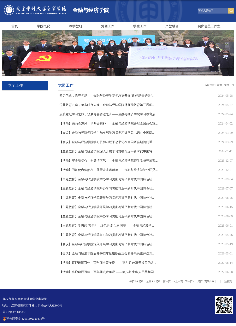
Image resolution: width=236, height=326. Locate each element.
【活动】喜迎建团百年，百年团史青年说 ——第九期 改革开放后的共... (107, 262)
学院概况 (43, 26)
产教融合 (172, 26)
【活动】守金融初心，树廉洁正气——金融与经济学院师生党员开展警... (108, 160)
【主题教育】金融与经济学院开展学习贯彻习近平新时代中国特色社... (107, 197)
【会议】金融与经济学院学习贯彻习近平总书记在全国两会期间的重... (107, 142)
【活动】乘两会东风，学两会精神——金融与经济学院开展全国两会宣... (108, 123)
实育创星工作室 (209, 26)
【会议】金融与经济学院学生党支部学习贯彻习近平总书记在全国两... (107, 132)
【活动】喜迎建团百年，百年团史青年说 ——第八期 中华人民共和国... (107, 272)
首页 (14, 26)
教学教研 (75, 26)
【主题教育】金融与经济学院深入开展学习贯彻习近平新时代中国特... (107, 151)
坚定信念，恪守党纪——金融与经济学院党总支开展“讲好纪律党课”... (106, 95)
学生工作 (139, 26)
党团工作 (107, 26)
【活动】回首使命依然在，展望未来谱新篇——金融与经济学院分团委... (108, 170)
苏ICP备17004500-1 (15, 312)
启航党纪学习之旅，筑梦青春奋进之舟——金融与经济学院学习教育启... (108, 114)
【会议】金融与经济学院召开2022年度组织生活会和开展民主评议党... (107, 253)
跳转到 (228, 281)
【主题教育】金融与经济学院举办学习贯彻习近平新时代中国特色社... (107, 179)
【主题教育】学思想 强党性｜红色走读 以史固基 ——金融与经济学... (106, 225)
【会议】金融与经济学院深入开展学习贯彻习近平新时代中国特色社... (107, 244)
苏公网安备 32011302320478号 (24, 318)
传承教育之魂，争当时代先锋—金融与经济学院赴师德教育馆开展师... (107, 105)
